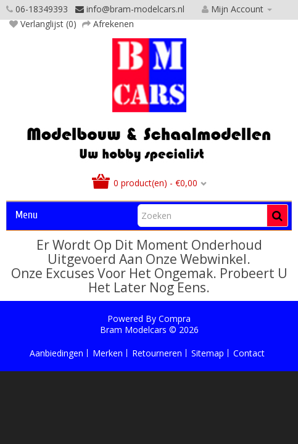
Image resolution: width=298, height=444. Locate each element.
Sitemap (207, 353)
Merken (108, 353)
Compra (175, 318)
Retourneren (157, 353)
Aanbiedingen (56, 353)
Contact (249, 353)
